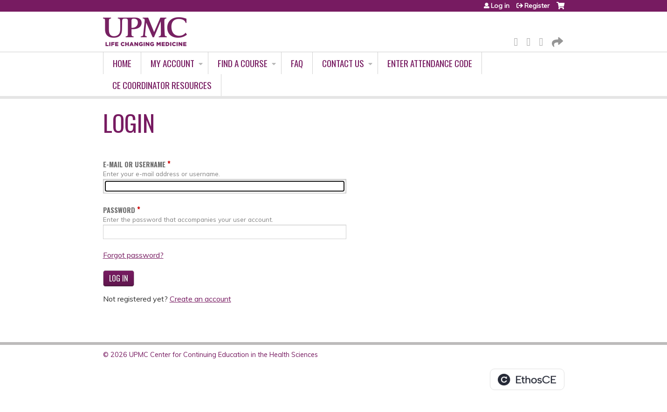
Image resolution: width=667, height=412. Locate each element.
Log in (500, 5)
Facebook (518, 40)
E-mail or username (134, 164)
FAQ (297, 63)
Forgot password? (133, 255)
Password (119, 210)
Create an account (200, 298)
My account (172, 63)
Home (122, 63)
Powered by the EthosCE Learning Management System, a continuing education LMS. (527, 379)
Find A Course (243, 63)
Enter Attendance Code (429, 63)
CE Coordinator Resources (162, 85)
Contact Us (343, 63)
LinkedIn (544, 40)
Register (537, 5)
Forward (556, 40)
